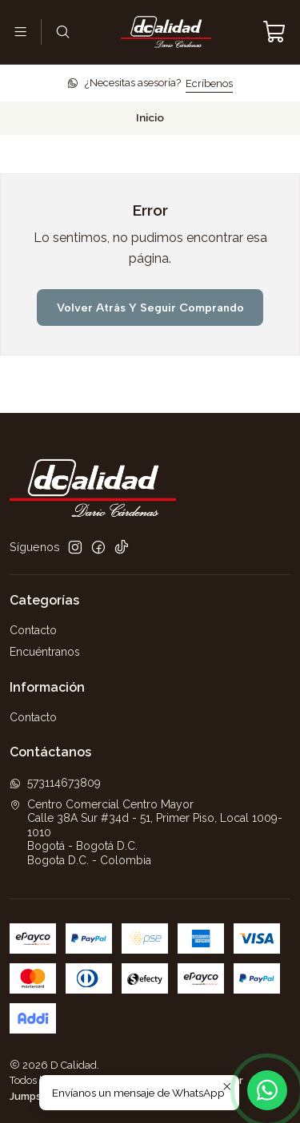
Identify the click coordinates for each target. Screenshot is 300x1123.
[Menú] (20, 31)
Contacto (33, 630)
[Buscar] (62, 31)
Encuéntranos (45, 651)
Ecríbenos (209, 83)
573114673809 (55, 782)
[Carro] (274, 32)
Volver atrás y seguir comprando (150, 307)
